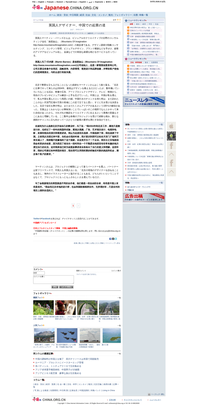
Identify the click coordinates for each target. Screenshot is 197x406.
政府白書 (107, 384)
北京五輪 (98, 384)
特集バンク (95, 390)
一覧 (119, 354)
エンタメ (82, 384)
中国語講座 (84, 390)
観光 (90, 384)
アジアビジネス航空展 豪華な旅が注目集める (58, 373)
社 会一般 (61, 384)
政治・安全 (39, 384)
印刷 (87, 243)
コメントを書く (53, 279)
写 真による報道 (41, 390)
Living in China (108, 390)
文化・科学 (72, 384)
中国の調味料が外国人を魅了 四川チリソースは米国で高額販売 (67, 359)
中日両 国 (64, 390)
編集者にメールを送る (96, 33)
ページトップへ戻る (112, 243)
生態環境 (54, 390)
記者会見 (73, 390)
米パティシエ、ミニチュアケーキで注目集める (58, 366)
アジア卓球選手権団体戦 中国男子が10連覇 (57, 369)
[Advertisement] (144, 221)
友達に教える (79, 243)
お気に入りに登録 (97, 243)
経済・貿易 (50, 384)
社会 (41, 20)
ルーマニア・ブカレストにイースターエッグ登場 (59, 362)
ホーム (35, 20)
